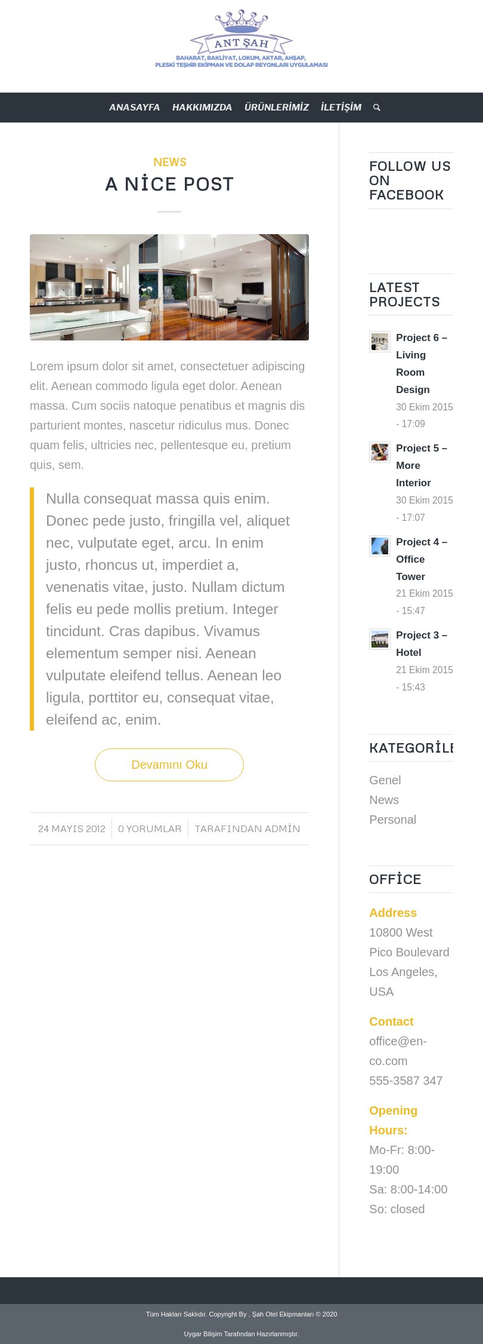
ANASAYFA (134, 107)
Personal (392, 819)
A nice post (169, 184)
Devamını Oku (169, 764)
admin (283, 828)
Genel (385, 780)
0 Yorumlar (150, 828)
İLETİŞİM (341, 107)
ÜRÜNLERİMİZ (276, 107)
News (169, 161)
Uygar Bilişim (203, 1333)
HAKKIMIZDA (202, 107)
